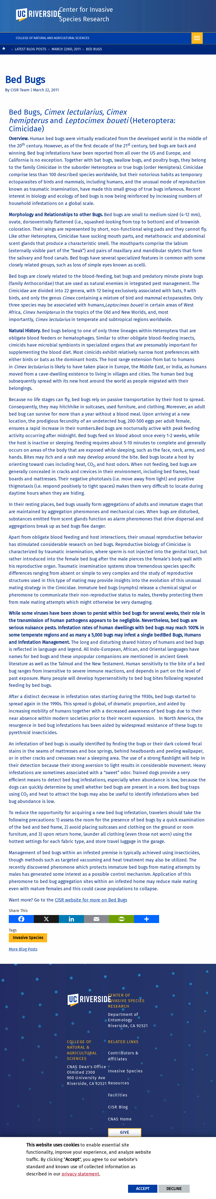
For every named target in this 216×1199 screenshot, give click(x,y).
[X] (46, 931)
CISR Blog (118, 1120)
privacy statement (80, 1174)
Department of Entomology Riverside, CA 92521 (128, 1033)
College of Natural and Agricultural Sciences (52, 51)
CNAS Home (120, 1132)
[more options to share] (146, 931)
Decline (174, 1188)
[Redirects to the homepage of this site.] (4, 62)
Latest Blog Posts (30, 62)
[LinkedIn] (71, 931)
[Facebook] (21, 931)
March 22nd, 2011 (66, 62)
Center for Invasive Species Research (87, 21)
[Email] (96, 931)
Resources (118, 1096)
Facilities (117, 1108)
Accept (142, 1188)
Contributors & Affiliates (123, 1069)
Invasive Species (28, 950)
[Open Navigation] (197, 51)
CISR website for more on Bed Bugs (91, 913)
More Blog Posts (23, 962)
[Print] (121, 931)
